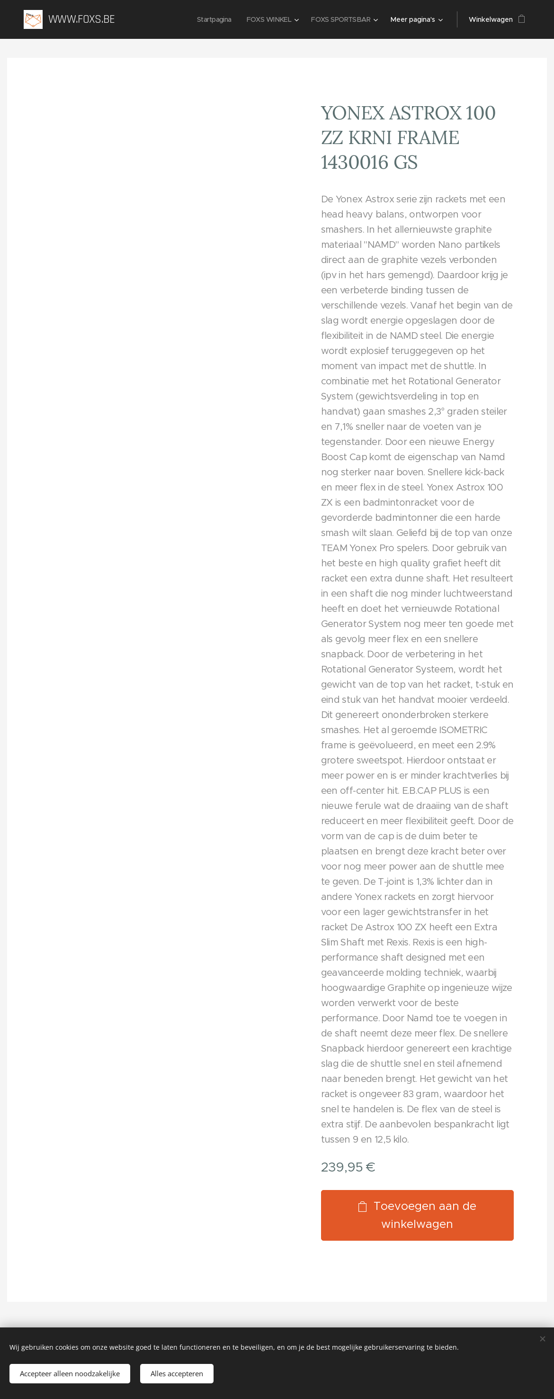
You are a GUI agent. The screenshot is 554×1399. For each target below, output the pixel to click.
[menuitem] (208, 19)
